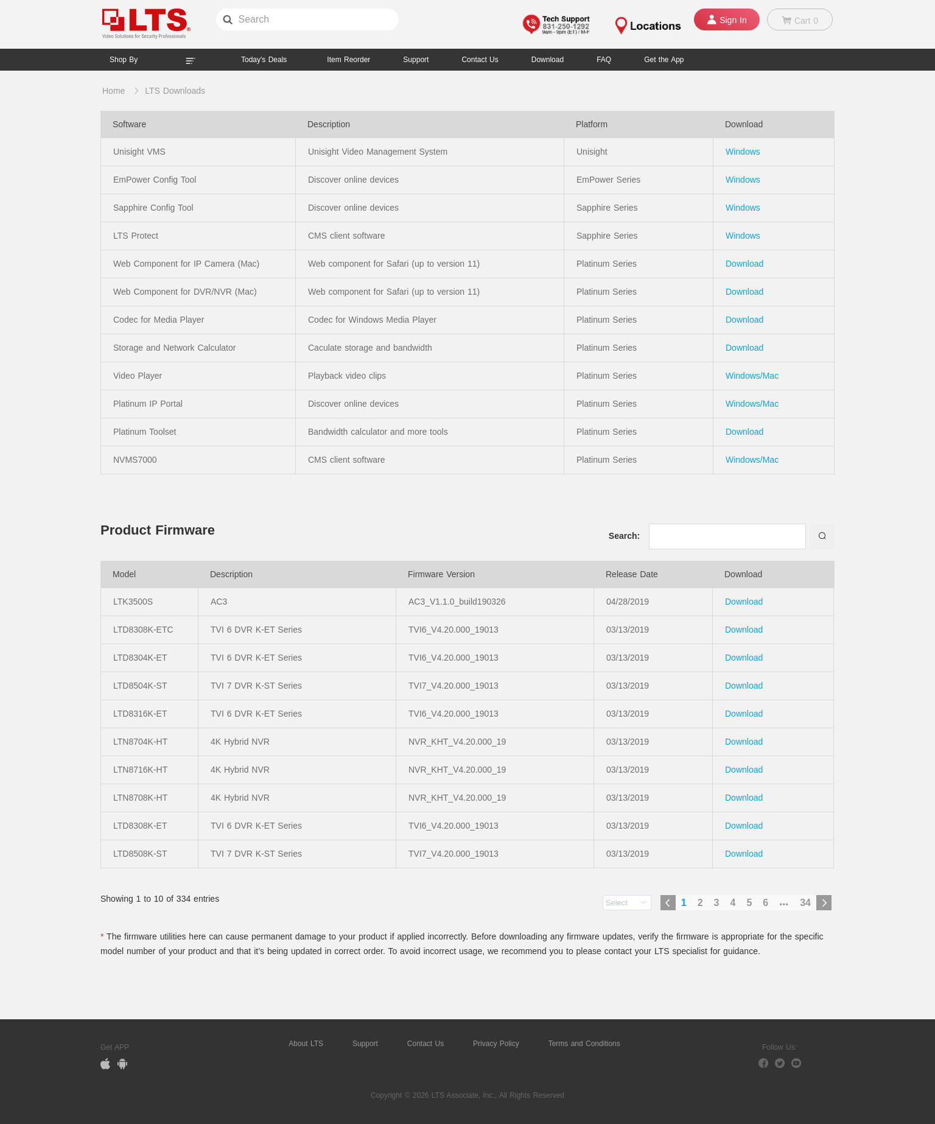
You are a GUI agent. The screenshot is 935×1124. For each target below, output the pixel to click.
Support (416, 59)
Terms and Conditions (584, 1043)
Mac (771, 376)
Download (744, 264)
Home (113, 91)
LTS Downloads (175, 91)
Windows (743, 151)
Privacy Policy (496, 1043)
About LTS (306, 1043)
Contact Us (425, 1043)
